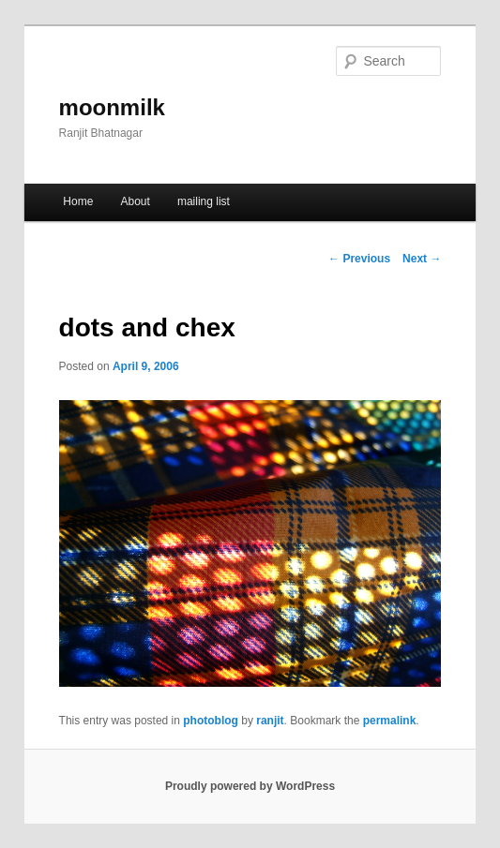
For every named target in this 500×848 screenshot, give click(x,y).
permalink (390, 720)
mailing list (203, 201)
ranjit (269, 720)
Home (78, 201)
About (134, 201)
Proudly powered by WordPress (250, 786)
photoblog (210, 720)
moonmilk (112, 107)
